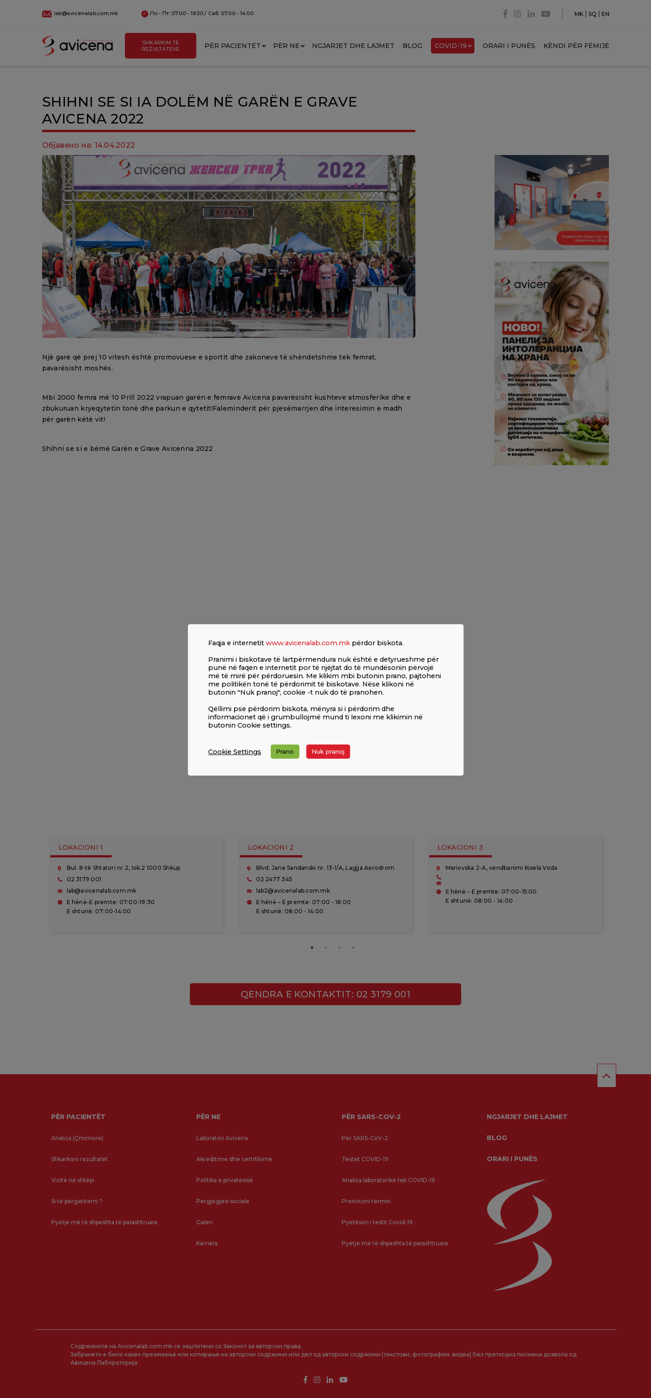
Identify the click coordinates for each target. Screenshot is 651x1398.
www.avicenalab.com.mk (308, 643)
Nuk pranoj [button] (328, 751)
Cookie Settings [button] (234, 752)
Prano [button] (285, 751)
